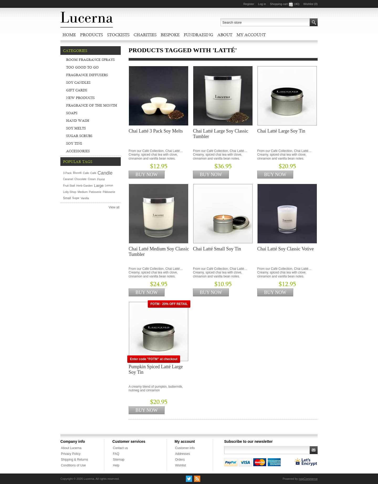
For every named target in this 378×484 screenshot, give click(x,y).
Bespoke (170, 35)
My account (251, 35)
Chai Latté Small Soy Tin (217, 248)
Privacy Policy (71, 454)
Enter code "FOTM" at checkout (153, 359)
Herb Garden (84, 185)
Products (91, 35)
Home (69, 35)
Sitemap (118, 459)
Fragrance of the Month (91, 105)
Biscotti (77, 172)
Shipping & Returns (74, 459)
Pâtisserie (109, 191)
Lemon (109, 185)
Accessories (78, 151)
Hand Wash (77, 120)
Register (248, 4)
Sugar (75, 198)
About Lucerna (71, 448)
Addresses (182, 454)
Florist (101, 179)
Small (67, 198)
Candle (104, 173)
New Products (80, 97)
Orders (180, 459)
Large (99, 185)
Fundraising (198, 35)
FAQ (116, 454)
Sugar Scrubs (79, 135)
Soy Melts (76, 128)
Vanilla (85, 198)
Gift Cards (76, 90)
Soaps (71, 113)
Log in (262, 4)
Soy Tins (74, 143)
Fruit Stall (69, 185)
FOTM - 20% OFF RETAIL (169, 304)
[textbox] (265, 22)
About (224, 35)
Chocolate (81, 179)
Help (116, 465)
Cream (92, 179)
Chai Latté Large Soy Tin (281, 131)
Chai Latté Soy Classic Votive (285, 248)
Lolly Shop (69, 191)
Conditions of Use (73, 465)
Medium (82, 191)
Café (93, 173)
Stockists (118, 35)
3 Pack (67, 173)
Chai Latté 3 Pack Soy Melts (156, 131)
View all (114, 207)
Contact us (120, 448)
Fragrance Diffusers (87, 74)
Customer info (185, 448)
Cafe (86, 173)
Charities (145, 35)
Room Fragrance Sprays (90, 59)
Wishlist (180, 465)
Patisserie (95, 191)
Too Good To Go (82, 67)
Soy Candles (78, 82)
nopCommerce (308, 478)
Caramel (68, 179)
